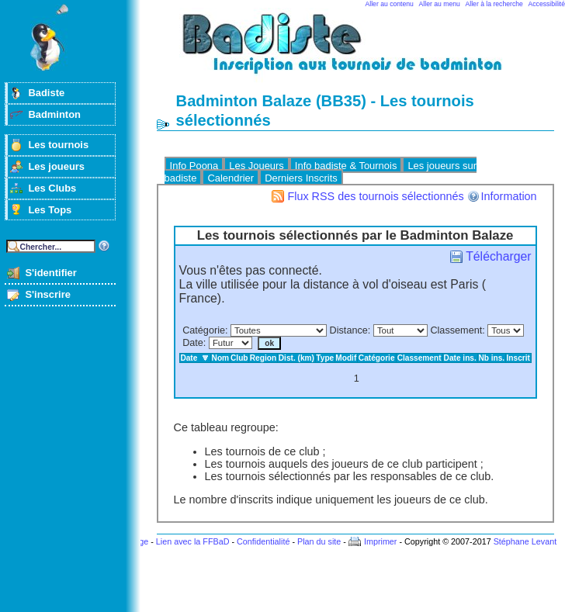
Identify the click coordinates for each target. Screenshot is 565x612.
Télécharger (498, 256)
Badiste (46, 93)
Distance (349, 330)
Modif (345, 358)
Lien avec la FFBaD (193, 541)
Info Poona (194, 165)
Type (325, 358)
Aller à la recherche (494, 4)
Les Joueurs (256, 165)
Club (239, 358)
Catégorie (203, 330)
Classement (456, 330)
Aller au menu (439, 4)
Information (509, 196)
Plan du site (319, 541)
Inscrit (518, 358)
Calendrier (230, 178)
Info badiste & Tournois (346, 165)
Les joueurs (56, 166)
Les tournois (58, 144)
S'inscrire (48, 294)
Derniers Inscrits (301, 178)
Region (263, 358)
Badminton (54, 114)
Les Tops (49, 210)
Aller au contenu (390, 4)
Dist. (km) (296, 358)
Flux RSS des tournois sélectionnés (375, 196)
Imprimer (380, 541)
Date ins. (460, 358)
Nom (221, 358)
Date (192, 342)
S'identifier (50, 272)
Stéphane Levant (525, 541)
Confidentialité (263, 541)
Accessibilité (547, 4)
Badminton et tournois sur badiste (361, 51)
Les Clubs (52, 188)
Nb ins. (491, 358)
